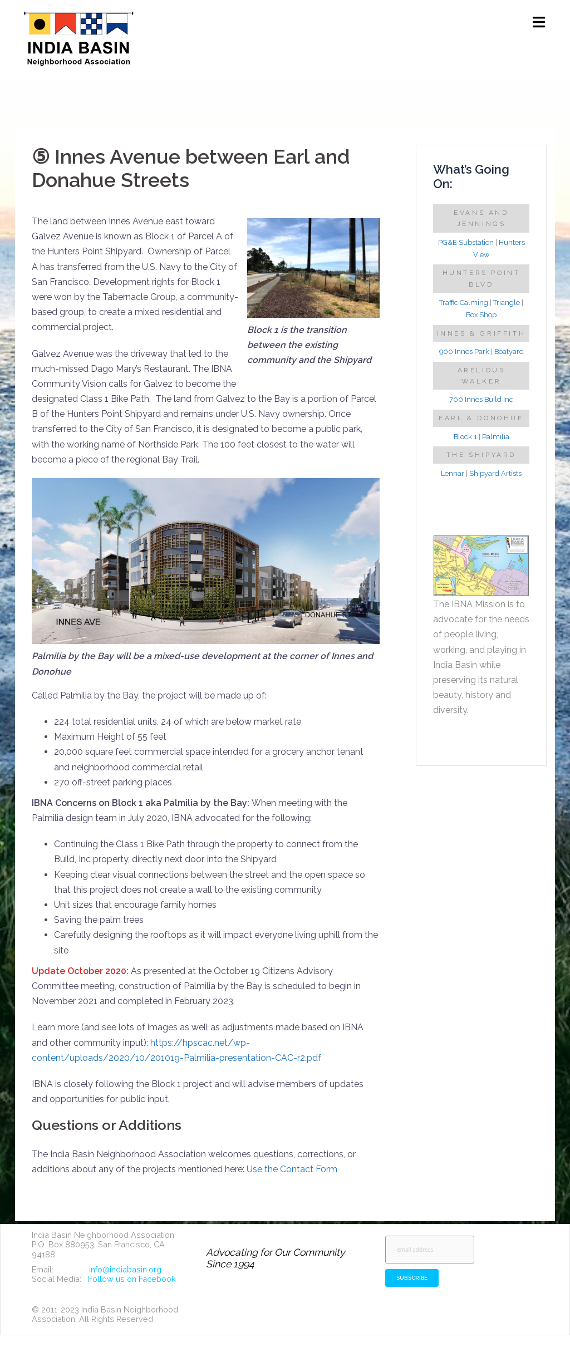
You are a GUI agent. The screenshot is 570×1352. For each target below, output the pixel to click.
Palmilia (495, 436)
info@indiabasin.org (125, 1269)
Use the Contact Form (292, 1169)
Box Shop (481, 315)
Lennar (452, 473)
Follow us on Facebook (132, 1279)
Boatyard (509, 351)
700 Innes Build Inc (481, 399)
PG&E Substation (466, 242)
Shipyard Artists (495, 473)
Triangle (506, 302)
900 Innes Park (464, 351)
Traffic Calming (463, 302)
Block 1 (465, 436)
